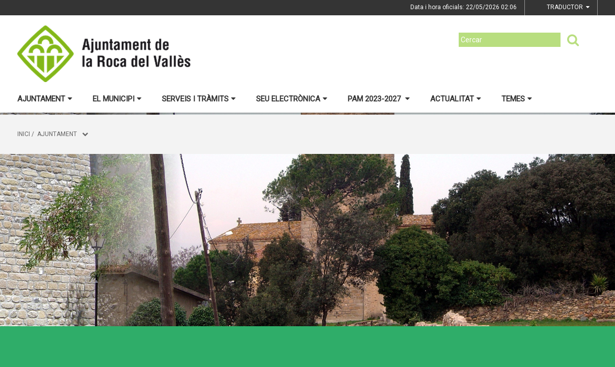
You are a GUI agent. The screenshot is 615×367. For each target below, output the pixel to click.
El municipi (117, 98)
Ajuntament (44, 98)
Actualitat (455, 98)
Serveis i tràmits (199, 98)
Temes (516, 98)
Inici (23, 134)
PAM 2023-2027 (379, 98)
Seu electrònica (291, 98)
